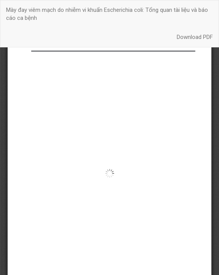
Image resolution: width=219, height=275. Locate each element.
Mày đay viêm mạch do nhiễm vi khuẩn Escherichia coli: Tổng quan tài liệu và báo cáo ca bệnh (107, 13)
